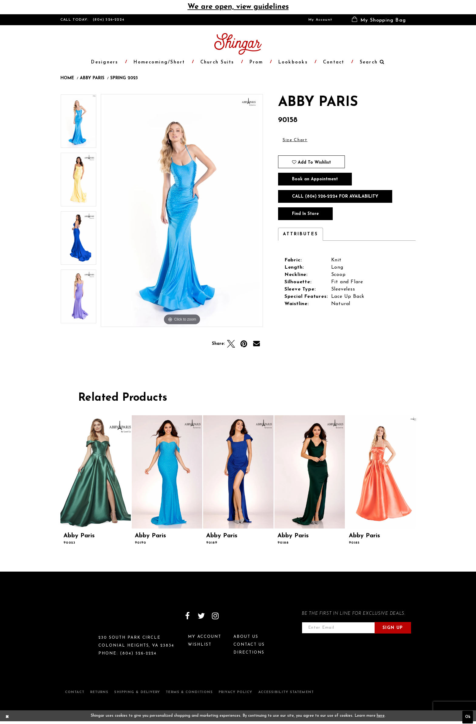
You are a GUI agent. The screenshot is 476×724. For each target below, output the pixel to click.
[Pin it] (243, 344)
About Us (245, 637)
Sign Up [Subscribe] (392, 628)
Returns (99, 692)
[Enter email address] (338, 628)
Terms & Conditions (189, 692)
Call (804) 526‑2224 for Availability (335, 196)
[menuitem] (320, 19)
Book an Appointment (315, 179)
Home (67, 78)
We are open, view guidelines (238, 7)
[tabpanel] (78, 123)
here (381, 716)
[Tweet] (231, 344)
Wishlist (200, 645)
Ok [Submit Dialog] (468, 717)
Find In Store (305, 214)
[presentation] (95, 472)
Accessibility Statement (286, 692)
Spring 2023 (124, 78)
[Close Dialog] (7, 717)
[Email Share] (256, 344)
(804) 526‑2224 (108, 20)
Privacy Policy (235, 692)
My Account (320, 20)
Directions (248, 652)
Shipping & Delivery (137, 692)
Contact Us (249, 645)
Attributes (300, 234)
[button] (379, 19)
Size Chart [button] (295, 140)
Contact (74, 692)
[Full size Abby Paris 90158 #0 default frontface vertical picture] (182, 210)
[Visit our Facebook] (187, 616)
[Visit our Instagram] (215, 616)
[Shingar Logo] (86, 620)
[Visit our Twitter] (201, 616)
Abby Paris (92, 78)
